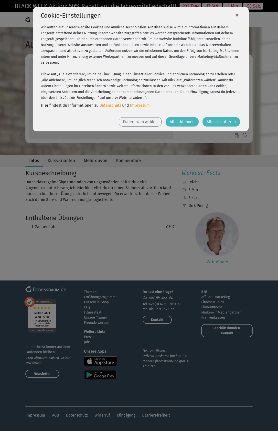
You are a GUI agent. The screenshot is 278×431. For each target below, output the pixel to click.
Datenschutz (110, 105)
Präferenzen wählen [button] (140, 121)
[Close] (237, 15)
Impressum (140, 105)
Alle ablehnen (182, 121)
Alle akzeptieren (221, 121)
